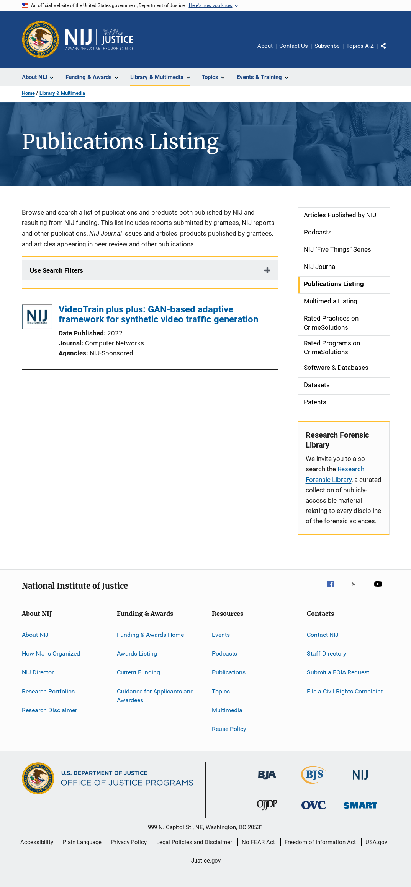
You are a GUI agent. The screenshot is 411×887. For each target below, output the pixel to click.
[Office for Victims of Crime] (313, 810)
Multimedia (227, 710)
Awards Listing (137, 653)
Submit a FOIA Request (338, 672)
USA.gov (376, 842)
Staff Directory (326, 653)
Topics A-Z (360, 45)
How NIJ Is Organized (51, 653)
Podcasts (224, 653)
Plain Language (82, 842)
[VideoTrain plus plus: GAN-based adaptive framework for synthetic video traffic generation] (37, 318)
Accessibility (36, 842)
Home (28, 93)
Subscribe (327, 45)
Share (389, 51)
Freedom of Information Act (320, 842)
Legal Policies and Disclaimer (194, 842)
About (265, 45)
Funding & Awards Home (150, 634)
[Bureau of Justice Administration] (267, 780)
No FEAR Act (258, 842)
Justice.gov (206, 860)
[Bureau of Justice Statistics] (313, 785)
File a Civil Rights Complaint (345, 691)
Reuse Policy (229, 728)
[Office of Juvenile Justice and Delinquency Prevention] (267, 811)
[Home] (99, 39)
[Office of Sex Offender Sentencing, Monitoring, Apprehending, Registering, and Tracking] (360, 810)
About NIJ (35, 634)
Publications (229, 672)
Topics (221, 691)
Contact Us (293, 45)
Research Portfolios (48, 691)
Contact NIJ (323, 634)
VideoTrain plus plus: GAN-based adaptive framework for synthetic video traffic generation (158, 314)
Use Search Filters (56, 270)
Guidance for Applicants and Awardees (155, 695)
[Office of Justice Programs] (40, 39)
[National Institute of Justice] (360, 781)
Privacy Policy (129, 842)
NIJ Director (38, 672)
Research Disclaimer (49, 710)
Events (221, 634)
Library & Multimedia (62, 93)
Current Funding (138, 672)
